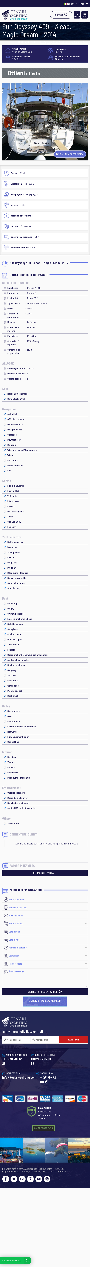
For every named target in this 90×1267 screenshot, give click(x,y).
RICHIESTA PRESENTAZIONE (45, 991)
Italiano (70, 3)
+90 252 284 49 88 (41, 1061)
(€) (83, 3)
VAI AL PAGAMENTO (43, 1128)
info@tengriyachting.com (19, 1077)
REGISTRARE (73, 1039)
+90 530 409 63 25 (12, 1061)
